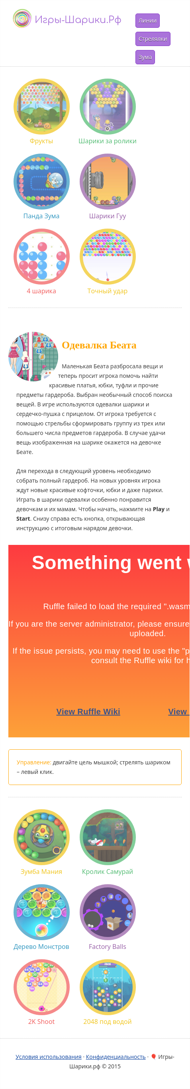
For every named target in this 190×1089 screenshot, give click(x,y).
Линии (148, 20)
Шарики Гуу (108, 187)
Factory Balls (108, 917)
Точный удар (108, 262)
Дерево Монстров (42, 917)
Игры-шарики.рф (78, 20)
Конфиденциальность (116, 1056)
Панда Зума (42, 187)
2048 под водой (108, 992)
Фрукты (42, 112)
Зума (145, 57)
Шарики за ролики (107, 112)
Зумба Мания (42, 842)
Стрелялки (153, 38)
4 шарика (42, 262)
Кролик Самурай (108, 842)
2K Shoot (42, 992)
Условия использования (49, 1056)
